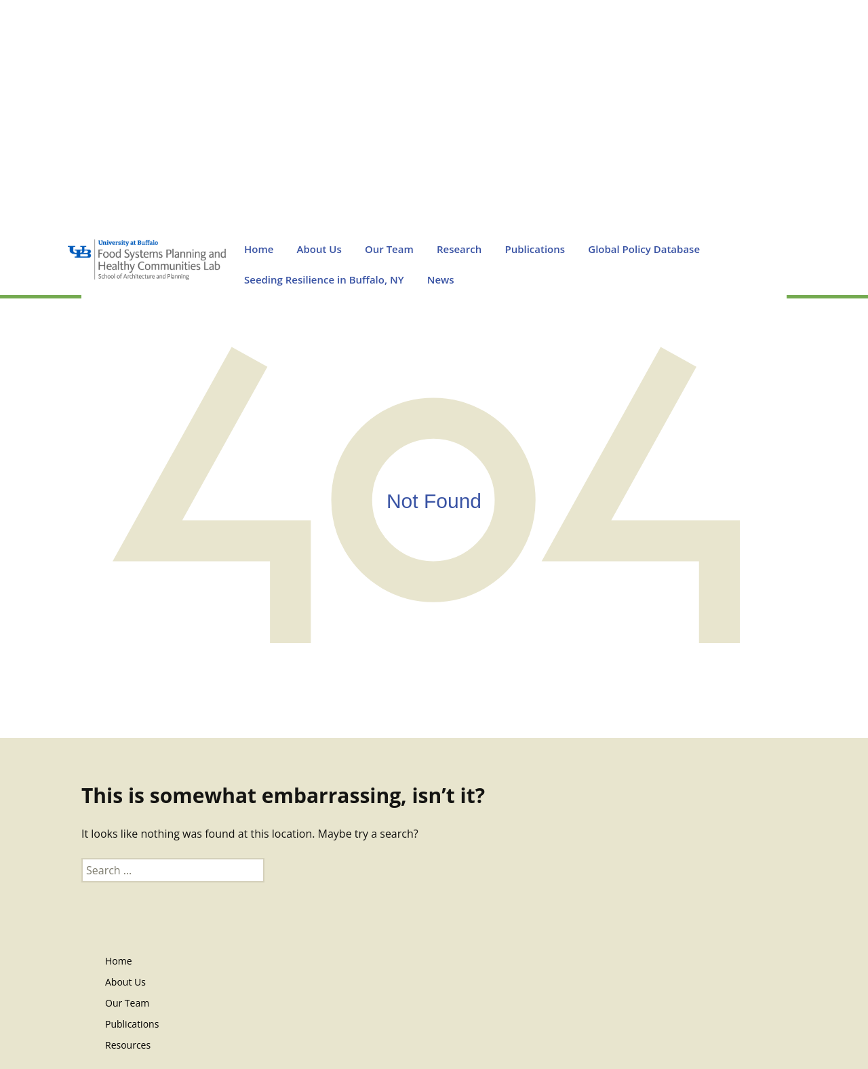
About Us (319, 249)
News (440, 279)
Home (258, 249)
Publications (535, 249)
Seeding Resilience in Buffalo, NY (324, 279)
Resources (128, 1044)
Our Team (389, 249)
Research (459, 249)
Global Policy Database (644, 249)
